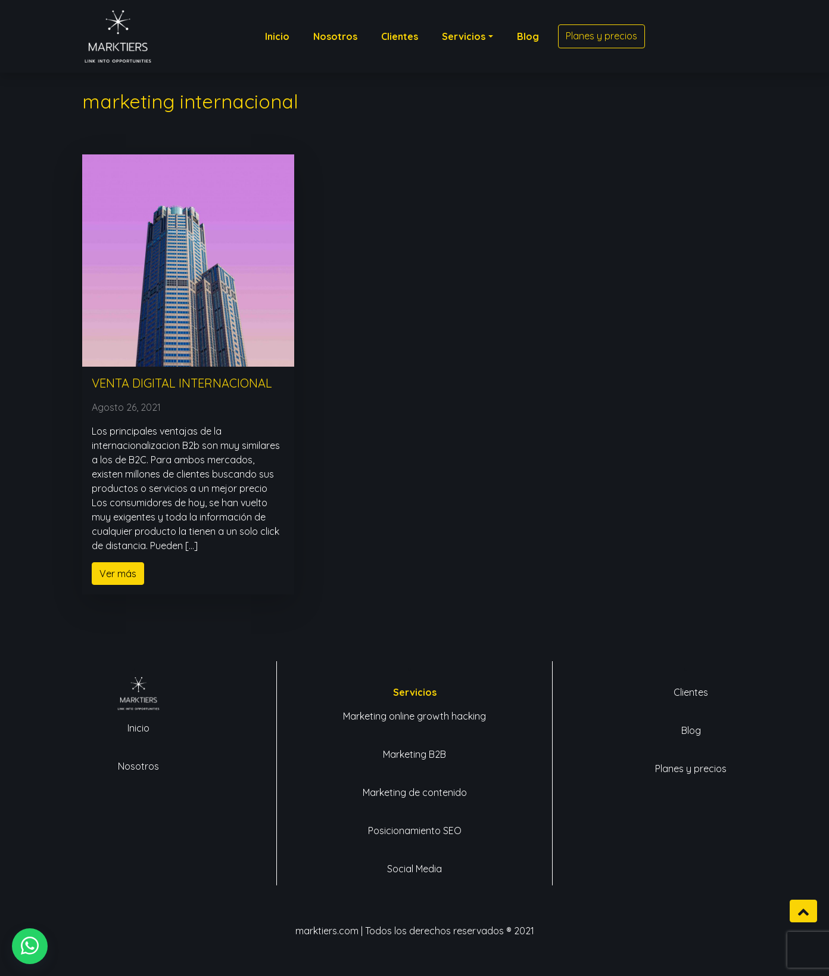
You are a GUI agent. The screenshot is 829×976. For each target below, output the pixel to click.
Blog (691, 730)
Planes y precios (691, 768)
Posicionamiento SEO (415, 830)
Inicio (138, 728)
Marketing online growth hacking (414, 716)
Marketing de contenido (415, 792)
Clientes (691, 692)
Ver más (117, 574)
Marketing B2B (414, 754)
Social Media (414, 869)
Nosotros (138, 766)
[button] (30, 946)
